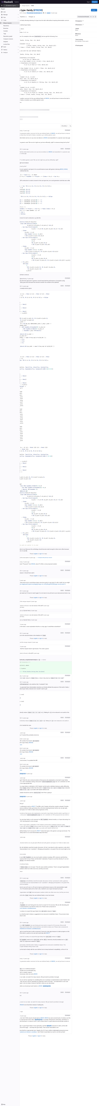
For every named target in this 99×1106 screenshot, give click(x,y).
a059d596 (29, 783)
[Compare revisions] (9, 39)
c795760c (29, 767)
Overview (26, 17)
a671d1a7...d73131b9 (33, 765)
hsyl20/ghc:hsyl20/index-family (54, 13)
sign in (51, 560)
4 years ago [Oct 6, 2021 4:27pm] (27, 105)
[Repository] (9, 25)
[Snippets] (9, 41)
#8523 (40, 176)
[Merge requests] (9, 23)
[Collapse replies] (26, 149)
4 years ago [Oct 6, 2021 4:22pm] (74, 13)
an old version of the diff (56, 616)
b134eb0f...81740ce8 (33, 756)
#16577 (48, 176)
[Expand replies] (26, 621)
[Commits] (9, 31)
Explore (17, 2)
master (68, 13)
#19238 (58, 10)
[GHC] (9, 12)
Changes (51, 17)
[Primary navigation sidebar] (2, 5)
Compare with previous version (34, 760)
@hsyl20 (28, 1085)
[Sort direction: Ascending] (71, 126)
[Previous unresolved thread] (91, 16)
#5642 (44, 176)
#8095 (67, 100)
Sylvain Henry (41, 617)
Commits (35, 17)
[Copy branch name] (63, 13)
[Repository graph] (9, 36)
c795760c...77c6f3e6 (33, 781)
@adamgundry (66, 1041)
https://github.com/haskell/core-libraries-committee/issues (45, 973)
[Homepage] (7, 2)
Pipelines (43, 17)
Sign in (88, 2)
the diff (51, 665)
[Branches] (9, 28)
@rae (27, 750)
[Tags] (9, 33)
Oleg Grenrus (39, 905)
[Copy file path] (59, 672)
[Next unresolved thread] (93, 16)
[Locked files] (9, 44)
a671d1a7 (29, 758)
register (46, 560)
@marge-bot (42, 789)
